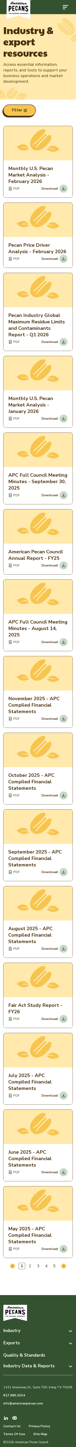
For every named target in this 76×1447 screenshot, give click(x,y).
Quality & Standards (24, 1355)
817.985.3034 (14, 1395)
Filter (19, 110)
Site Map (40, 1434)
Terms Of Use (14, 1434)
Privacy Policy (39, 1426)
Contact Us (12, 1426)
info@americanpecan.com (23, 1403)
